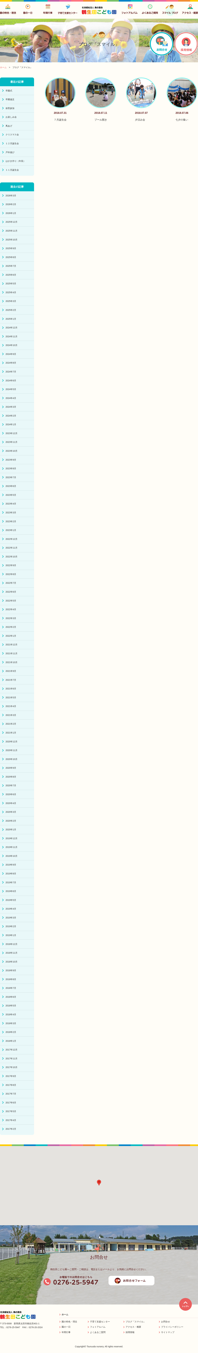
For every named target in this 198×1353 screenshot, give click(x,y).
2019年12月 (11, 838)
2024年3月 (11, 407)
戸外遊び (10, 152)
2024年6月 (11, 380)
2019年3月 (11, 917)
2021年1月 (11, 732)
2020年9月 (11, 768)
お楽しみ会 (11, 117)
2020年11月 (11, 750)
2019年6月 (11, 891)
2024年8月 (11, 363)
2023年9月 (11, 460)
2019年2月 (11, 926)
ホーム (65, 1314)
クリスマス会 (12, 134)
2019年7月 (11, 882)
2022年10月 (11, 556)
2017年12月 (11, 1049)
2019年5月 (11, 900)
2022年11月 (11, 547)
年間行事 (66, 1332)
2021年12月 (11, 644)
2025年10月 (11, 239)
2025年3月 (11, 301)
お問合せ (165, 1321)
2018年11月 (11, 953)
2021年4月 (11, 706)
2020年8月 (11, 776)
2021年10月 (11, 662)
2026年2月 (11, 204)
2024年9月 (11, 354)
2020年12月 (11, 741)
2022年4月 (11, 609)
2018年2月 (11, 1032)
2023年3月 (11, 512)
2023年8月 (11, 468)
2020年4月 (11, 803)
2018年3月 (11, 1023)
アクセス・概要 (133, 1327)
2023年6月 (11, 486)
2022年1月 (11, 636)
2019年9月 (11, 864)
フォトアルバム (97, 1327)
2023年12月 (11, 433)
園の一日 (66, 1327)
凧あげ (9, 126)
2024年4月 (11, 398)
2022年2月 (11, 627)
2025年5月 (11, 283)
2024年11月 (11, 336)
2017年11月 (11, 1058)
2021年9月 (11, 671)
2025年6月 (11, 275)
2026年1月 (11, 213)
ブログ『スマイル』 (136, 1321)
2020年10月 (11, 759)
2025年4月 (11, 292)
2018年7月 (11, 988)
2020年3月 (11, 812)
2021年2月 (11, 724)
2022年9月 (11, 565)
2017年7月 (11, 1093)
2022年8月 (11, 574)
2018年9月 (11, 970)
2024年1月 (11, 424)
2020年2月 (11, 821)
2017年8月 (11, 1085)
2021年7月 (11, 680)
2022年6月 (11, 592)
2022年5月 (11, 600)
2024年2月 (11, 415)
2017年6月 (11, 1102)
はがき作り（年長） (16, 161)
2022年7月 (11, 583)
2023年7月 (11, 477)
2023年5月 (11, 495)
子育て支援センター (100, 1321)
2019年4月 (11, 908)
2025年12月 (11, 222)
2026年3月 (11, 195)
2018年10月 (11, 961)
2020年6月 (11, 794)
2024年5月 (11, 389)
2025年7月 (11, 266)
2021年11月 (11, 653)
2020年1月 (11, 829)
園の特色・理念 (69, 1321)
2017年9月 (11, 1076)
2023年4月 (11, 503)
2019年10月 (11, 856)
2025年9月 (11, 248)
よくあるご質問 (97, 1332)
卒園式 (9, 90)
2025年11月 (11, 230)
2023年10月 (11, 451)
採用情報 (130, 1332)
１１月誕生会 (12, 170)
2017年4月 (11, 1120)
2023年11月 (11, 442)
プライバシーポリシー (172, 1327)
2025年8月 (11, 257)
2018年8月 (11, 979)
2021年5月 (11, 697)
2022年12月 (11, 539)
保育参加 (10, 108)
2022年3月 (11, 618)
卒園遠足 (10, 99)
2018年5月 (11, 1005)
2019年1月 (11, 935)
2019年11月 (11, 847)
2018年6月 (11, 997)
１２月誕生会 (12, 143)
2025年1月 (11, 319)
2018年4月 (11, 1014)
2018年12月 (11, 944)
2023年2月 (11, 521)
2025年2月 (11, 310)
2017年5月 (11, 1111)
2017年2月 (11, 1129)
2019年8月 (11, 873)
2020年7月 (11, 785)
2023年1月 (11, 530)
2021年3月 (11, 715)
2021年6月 (11, 688)
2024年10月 (11, 345)
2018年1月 (11, 1041)
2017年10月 (11, 1067)
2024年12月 (11, 327)
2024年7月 (11, 371)
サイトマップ (167, 1332)
